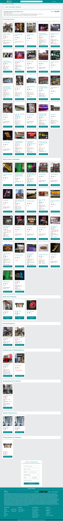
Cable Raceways (43, 501)
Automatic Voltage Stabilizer (41, 499)
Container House (10, 498)
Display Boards (6, 281)
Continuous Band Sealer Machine (17, 502)
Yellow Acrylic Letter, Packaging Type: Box (43, 142)
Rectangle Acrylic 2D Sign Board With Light (31, 174)
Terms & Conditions (21, 510)
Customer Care (6, 511)
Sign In (54, 1)
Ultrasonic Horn (37, 501)
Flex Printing (5, 311)
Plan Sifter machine (31, 501)
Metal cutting (5, 427)
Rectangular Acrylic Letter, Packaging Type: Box (43, 115)
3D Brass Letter (18, 87)
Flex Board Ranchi (31, 201)
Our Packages (34, 511)
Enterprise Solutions (35, 516)
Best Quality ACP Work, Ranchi (6, 365)
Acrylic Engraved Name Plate (30, 254)
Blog (5, 512)
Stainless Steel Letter (43, 61)
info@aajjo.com (48, 512)
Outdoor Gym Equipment (40, 504)
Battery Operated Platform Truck (11, 505)
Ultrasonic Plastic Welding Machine (51, 501)
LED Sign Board (42, 174)
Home (8, 7)
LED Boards (5, 200)
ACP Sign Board (30, 115)
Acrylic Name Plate (19, 255)
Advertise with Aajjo (35, 510)
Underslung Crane (48, 499)
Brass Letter (53, 114)
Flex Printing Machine (51, 498)
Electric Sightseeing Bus (48, 504)
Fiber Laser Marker (48, 500)
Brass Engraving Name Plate (6, 227)
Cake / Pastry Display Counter (40, 500)
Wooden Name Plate (43, 254)
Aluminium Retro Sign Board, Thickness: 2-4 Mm (19, 201)
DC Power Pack (25, 498)
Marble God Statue (7, 501)
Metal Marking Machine (55, 500)
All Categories (13, 511)
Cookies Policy (20, 509)
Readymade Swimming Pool (31, 504)
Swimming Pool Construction (15, 504)
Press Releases (13, 509)
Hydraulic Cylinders (31, 498)
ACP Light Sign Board (19, 61)
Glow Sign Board (54, 174)
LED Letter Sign (6, 142)
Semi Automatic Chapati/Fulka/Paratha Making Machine (41, 503)
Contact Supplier (7, 46)
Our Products (14, 7)
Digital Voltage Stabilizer (32, 499)
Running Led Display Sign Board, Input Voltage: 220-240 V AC (19, 175)
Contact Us (20, 7)
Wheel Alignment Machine (29, 503)
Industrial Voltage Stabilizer (24, 499)
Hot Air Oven (20, 498)
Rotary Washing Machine (15, 499)
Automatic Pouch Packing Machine (27, 502)
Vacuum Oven (15, 498)
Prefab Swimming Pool (54, 503)
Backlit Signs (17, 227)
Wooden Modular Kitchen (53, 502)
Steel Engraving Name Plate (54, 227)
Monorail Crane (8, 500)
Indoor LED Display (19, 337)
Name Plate (17, 281)
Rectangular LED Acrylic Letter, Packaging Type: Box (31, 142)
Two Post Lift (22, 503)
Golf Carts (54, 504)
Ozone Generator (26, 505)
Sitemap (5, 510)
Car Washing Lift (17, 503)
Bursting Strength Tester (19, 500)
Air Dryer (47, 502)
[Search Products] (20, 1)
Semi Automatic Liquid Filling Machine (39, 502)
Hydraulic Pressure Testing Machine (29, 500)
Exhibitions (6, 515)
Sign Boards (29, 227)
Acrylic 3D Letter (30, 61)
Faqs (5, 516)
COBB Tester (14, 500)
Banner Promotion (35, 512)
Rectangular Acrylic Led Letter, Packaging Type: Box (43, 88)
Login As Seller (34, 517)
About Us (5, 509)
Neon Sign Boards (42, 227)
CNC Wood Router (45, 498)
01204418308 (48, 509)
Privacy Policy (20, 511)
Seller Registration (35, 509)
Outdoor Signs (54, 254)
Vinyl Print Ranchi (30, 311)
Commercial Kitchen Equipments (23, 501)
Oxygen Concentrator (19, 505)
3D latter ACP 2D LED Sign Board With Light (43, 35)
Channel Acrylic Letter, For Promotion (7, 62)
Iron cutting (17, 427)
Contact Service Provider (8, 318)
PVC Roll (12, 501)
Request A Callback (31, 488)
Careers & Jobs (13, 510)
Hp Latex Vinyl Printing (18, 312)
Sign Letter (5, 115)
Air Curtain (15, 501)
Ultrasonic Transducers (7, 502)
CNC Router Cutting (7, 395)
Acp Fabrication (18, 365)
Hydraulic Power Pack (38, 498)
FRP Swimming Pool (7, 504)
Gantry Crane (54, 499)
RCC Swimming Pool (23, 504)
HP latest (5, 451)
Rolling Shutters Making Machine (9, 503)
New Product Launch (35, 515)
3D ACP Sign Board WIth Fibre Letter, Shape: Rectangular (7, 87)
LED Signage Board (7, 337)
